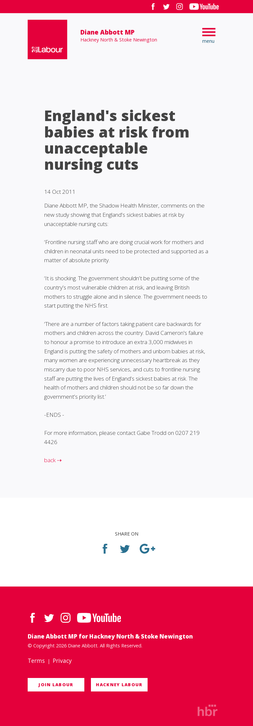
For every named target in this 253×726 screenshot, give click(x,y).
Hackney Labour (119, 685)
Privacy (62, 660)
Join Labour (56, 685)
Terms (36, 660)
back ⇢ (53, 460)
